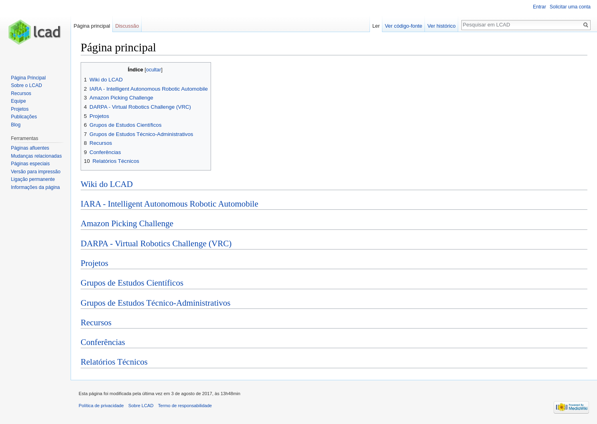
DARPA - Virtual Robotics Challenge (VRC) (156, 243)
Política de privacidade (101, 405)
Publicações (24, 117)
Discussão (127, 26)
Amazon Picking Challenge (127, 223)
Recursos (96, 322)
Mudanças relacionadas (36, 156)
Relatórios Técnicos (114, 362)
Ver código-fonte (403, 26)
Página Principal (28, 78)
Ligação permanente (33, 179)
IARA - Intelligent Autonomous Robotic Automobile (169, 204)
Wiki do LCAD (107, 184)
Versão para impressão (35, 171)
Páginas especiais (30, 163)
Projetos (94, 263)
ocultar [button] (153, 70)
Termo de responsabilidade (185, 405)
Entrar (539, 7)
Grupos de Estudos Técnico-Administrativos (155, 303)
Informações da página (35, 187)
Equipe (18, 101)
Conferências (103, 342)
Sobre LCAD (141, 405)
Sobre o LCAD (26, 85)
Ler (376, 26)
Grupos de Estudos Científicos (132, 283)
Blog (15, 125)
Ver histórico (441, 26)
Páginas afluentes (30, 148)
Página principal (91, 26)
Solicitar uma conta (570, 7)
